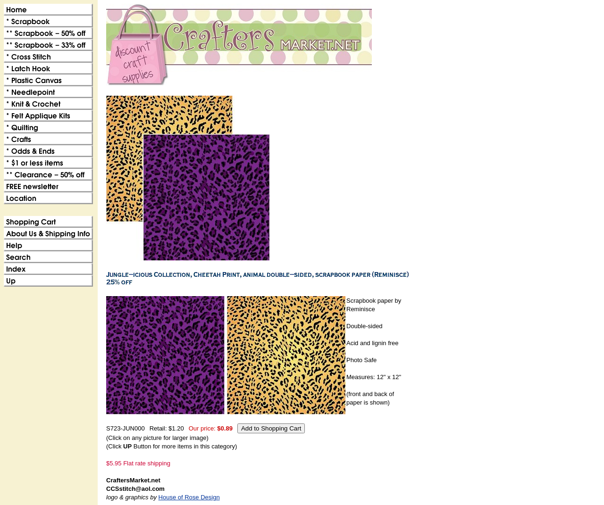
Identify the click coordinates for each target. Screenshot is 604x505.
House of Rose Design (189, 497)
